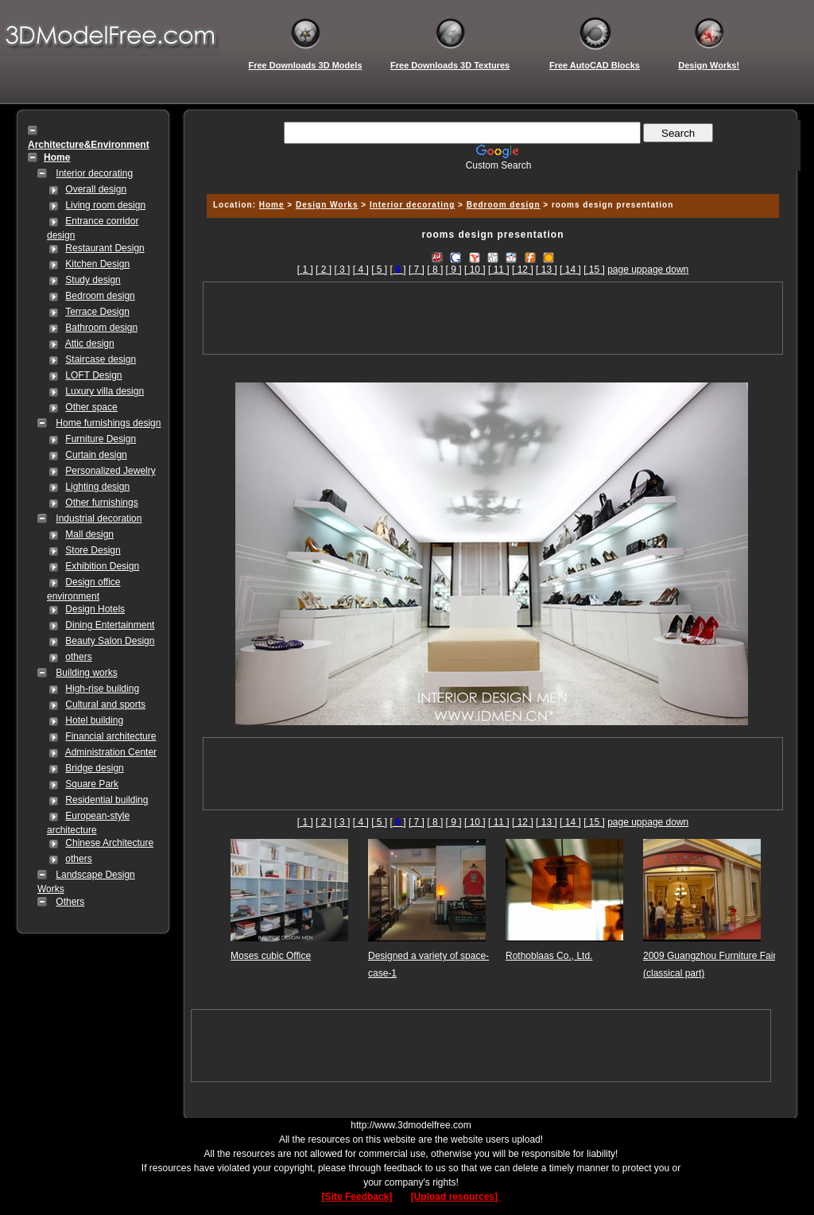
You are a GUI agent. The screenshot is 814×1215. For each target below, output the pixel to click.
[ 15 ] (594, 269)
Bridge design (94, 768)
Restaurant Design (104, 248)
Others (70, 901)
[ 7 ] (416, 269)
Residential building (106, 799)
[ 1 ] (305, 269)
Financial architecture (110, 736)
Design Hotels (95, 609)
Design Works (327, 204)
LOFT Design (93, 375)
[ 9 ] (454, 269)
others (78, 656)
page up (624, 269)
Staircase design (100, 359)
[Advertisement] (490, 177)
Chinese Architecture (109, 842)
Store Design (92, 550)
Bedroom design (99, 295)
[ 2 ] (323, 269)
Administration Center (111, 752)
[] (398, 269)
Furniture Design (100, 438)
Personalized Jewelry (110, 470)
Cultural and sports (105, 704)
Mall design (89, 534)
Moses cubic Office (271, 955)
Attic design (89, 343)
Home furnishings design (108, 423)
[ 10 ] (475, 269)
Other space (91, 407)
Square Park (91, 784)
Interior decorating (94, 173)
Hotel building (94, 720)
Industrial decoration (98, 518)
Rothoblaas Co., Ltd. (549, 955)
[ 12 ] (522, 269)
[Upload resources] (456, 1196)
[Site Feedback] (357, 1196)
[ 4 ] (361, 269)
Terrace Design (97, 311)
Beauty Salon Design (109, 640)
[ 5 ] (379, 269)
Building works (86, 672)
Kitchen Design (97, 264)
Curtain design (95, 454)
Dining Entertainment (109, 625)
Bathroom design (101, 327)
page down (665, 269)
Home (272, 204)
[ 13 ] (546, 269)
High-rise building (102, 688)
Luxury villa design (104, 391)
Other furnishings (101, 502)
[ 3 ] (342, 269)
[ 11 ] (499, 269)
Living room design (105, 205)
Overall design (95, 189)
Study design (92, 279)
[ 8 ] (435, 269)
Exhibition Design (102, 566)
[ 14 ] (570, 269)
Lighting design (97, 486)
